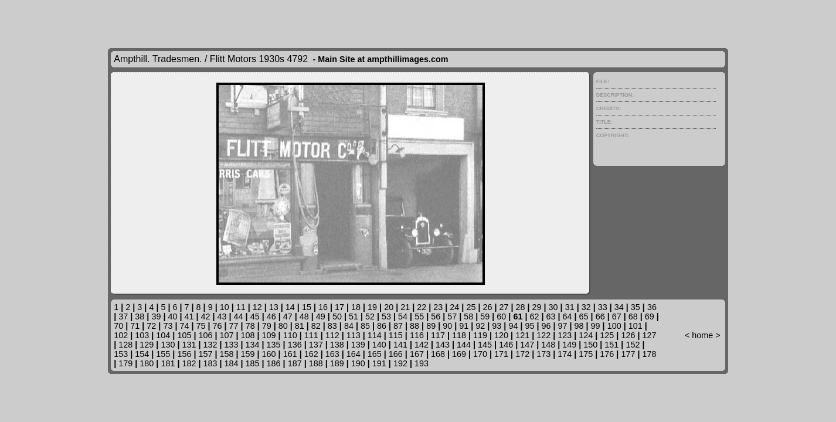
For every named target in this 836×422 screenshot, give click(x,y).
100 (614, 326)
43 (222, 316)
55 (419, 316)
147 (527, 344)
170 (480, 354)
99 (595, 326)
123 (565, 335)
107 (226, 335)
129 (147, 344)
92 (480, 326)
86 (381, 326)
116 (417, 335)
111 (311, 335)
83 (332, 326)
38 (139, 316)
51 (353, 316)
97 (562, 326)
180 (147, 363)
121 (522, 335)
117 (438, 335)
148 (548, 344)
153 (121, 354)
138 (337, 344)
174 (565, 354)
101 (635, 326)
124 (586, 335)
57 (452, 316)
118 (459, 335)
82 (316, 326)
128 (125, 344)
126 (628, 335)
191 (379, 363)
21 (405, 307)
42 (205, 316)
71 (135, 326)
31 (570, 307)
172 (522, 354)
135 (274, 344)
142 (421, 344)
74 (184, 326)
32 (586, 307)
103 (142, 335)
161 (290, 354)
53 (386, 316)
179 (125, 363)
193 (421, 363)
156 (184, 354)
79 (266, 326)
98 (579, 326)
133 (232, 344)
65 (584, 316)
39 (156, 316)
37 (123, 316)
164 (353, 354)
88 (414, 326)
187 (295, 363)
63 (550, 316)
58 (468, 316)
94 (513, 326)
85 (365, 326)
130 (168, 344)
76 (217, 326)
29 (537, 307)
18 (356, 307)
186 (274, 363)
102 (121, 335)
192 (400, 363)
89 (431, 326)
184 (232, 363)
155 (163, 354)
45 (255, 316)
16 (323, 307)
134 (253, 344)
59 (485, 316)
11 (241, 307)
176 (607, 354)
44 (238, 316)
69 (649, 316)
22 (421, 307)
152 (633, 344)
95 (529, 326)
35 (635, 307)
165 (375, 354)
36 (652, 307)
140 (379, 344)
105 (184, 335)
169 (459, 354)
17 (339, 307)
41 (188, 316)
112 (332, 335)
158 (226, 354)
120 (501, 335)
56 (435, 316)
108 (248, 335)
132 (210, 344)
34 (619, 307)
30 (553, 307)
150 (590, 344)
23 (438, 307)
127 (649, 335)
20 (388, 307)
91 (463, 326)
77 (234, 326)
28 (520, 307)
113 (353, 335)
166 (396, 354)
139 (358, 344)
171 (501, 354)
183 (210, 363)
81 (299, 326)
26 (487, 307)
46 (271, 316)
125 (607, 335)
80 (283, 326)
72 (151, 326)
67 (616, 316)
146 (506, 344)
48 (304, 316)
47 (288, 316)
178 (649, 354)
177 (628, 354)
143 (443, 344)
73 (167, 326)
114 (375, 335)
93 (496, 326)
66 (600, 316)
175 (586, 354)
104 (163, 335)
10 (224, 307)
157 (205, 354)
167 (417, 354)
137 (316, 344)
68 (633, 316)
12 (257, 307)
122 (543, 335)
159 (248, 354)
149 (569, 344)
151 (611, 344)
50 (337, 316)
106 (205, 335)
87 (398, 326)
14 (290, 307)
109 (269, 335)
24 (454, 307)
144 (464, 344)
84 (349, 326)
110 (290, 335)
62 (534, 316)
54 (402, 316)
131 (189, 344)
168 (438, 354)
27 (503, 307)
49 (320, 316)
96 (545, 326)
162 (311, 354)
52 (370, 316)
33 (602, 307)
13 (273, 307)
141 (400, 344)
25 (470, 307)
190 (358, 363)
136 (295, 344)
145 (485, 344)
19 (372, 307)
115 (396, 335)
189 (337, 363)
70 (118, 326)
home (702, 335)
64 (567, 316)
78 (250, 326)
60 (501, 316)
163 (332, 354)
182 (189, 363)
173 (543, 354)
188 (316, 363)
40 (172, 316)
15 (306, 307)
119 (480, 335)
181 (168, 363)
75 (200, 326)
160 (269, 354)
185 (253, 363)
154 (142, 354)
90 (447, 326)
